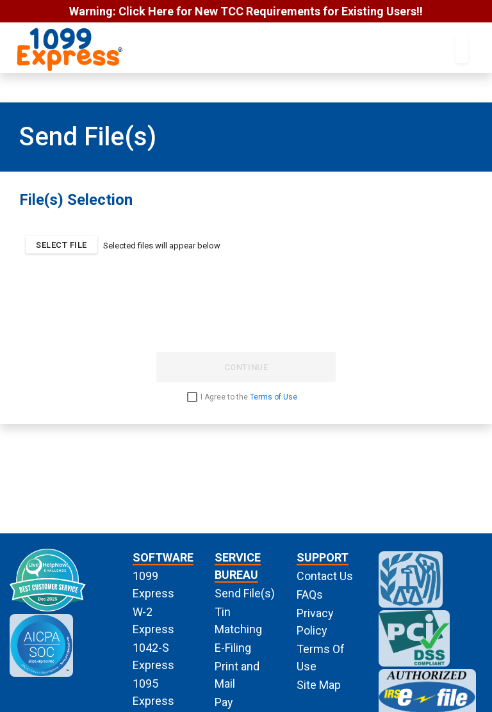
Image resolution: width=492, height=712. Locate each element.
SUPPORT (322, 557)
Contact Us (325, 576)
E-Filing (233, 647)
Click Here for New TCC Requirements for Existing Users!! (271, 11)
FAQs (310, 594)
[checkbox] (246, 397)
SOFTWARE (163, 557)
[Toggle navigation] (462, 49)
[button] (61, 245)
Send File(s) (245, 593)
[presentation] (246, 317)
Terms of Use (273, 396)
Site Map (319, 685)
